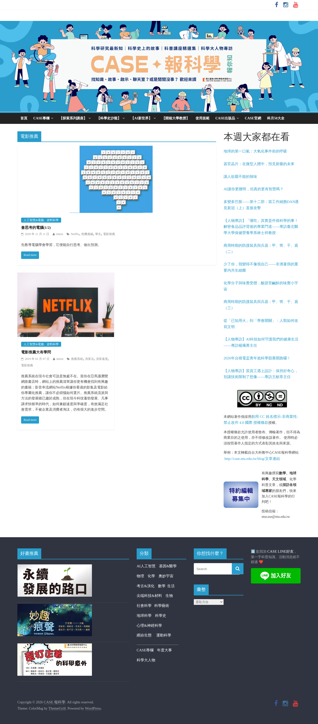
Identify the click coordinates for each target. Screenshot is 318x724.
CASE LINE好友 (280, 551)
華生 (98, 234)
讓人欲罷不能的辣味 (240, 177)
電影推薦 (109, 234)
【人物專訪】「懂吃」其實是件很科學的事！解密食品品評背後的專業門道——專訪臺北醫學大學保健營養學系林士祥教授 (261, 227)
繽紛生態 (146, 635)
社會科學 (145, 606)
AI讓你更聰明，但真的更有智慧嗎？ (253, 189)
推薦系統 (77, 359)
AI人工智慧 (146, 566)
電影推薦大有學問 (36, 352)
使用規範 (202, 118)
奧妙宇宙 (166, 576)
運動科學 (163, 635)
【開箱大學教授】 (176, 118)
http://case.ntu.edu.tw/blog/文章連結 (252, 459)
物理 (140, 576)
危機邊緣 (87, 234)
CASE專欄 (41, 118)
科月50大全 (275, 118)
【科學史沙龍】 (109, 118)
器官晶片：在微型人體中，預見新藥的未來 (259, 164)
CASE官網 (253, 118)
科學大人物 (146, 660)
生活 (171, 586)
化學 (151, 576)
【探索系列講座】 (73, 118)
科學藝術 (161, 606)
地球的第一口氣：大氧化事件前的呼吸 (255, 151)
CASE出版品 (225, 118)
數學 (162, 586)
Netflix (75, 234)
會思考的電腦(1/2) (36, 228)
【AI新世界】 (141, 118)
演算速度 (102, 359)
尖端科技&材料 (149, 596)
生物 (169, 596)
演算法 (89, 359)
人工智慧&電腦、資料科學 (41, 220)
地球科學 (144, 616)
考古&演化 (146, 586)
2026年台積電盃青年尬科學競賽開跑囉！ (257, 358)
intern (59, 234)
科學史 (160, 616)
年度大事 (164, 650)
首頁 (23, 118)
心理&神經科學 (149, 625)
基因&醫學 (168, 566)
